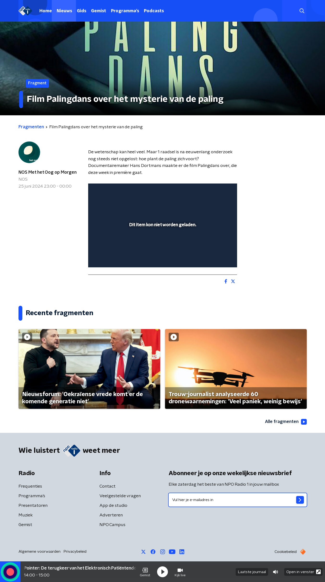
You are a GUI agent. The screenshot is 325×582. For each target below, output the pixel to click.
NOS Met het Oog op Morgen (47, 172)
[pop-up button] (215, 257)
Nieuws (64, 11)
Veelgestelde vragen (120, 496)
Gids (81, 11)
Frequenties (30, 486)
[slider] (162, 244)
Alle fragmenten (286, 422)
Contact (107, 486)
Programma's (125, 11)
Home (45, 11)
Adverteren (111, 515)
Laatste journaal (252, 572)
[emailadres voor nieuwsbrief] (238, 500)
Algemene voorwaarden (39, 551)
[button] (145, 572)
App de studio (113, 505)
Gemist (98, 11)
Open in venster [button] (303, 572)
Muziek (25, 515)
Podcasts (154, 11)
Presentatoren (33, 505)
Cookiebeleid (286, 552)
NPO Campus (112, 525)
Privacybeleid (74, 551)
